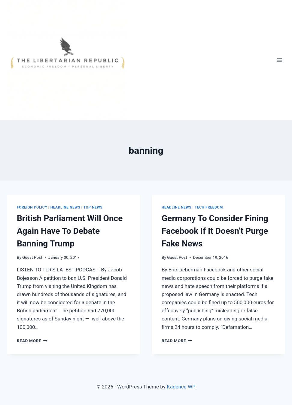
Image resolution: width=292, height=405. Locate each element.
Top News (93, 207)
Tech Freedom (209, 207)
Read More (32, 340)
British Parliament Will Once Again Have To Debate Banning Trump (70, 231)
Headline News (65, 207)
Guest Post (32, 257)
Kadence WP (181, 387)
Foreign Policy (32, 207)
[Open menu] (279, 60)
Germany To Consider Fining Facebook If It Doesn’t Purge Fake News (215, 231)
